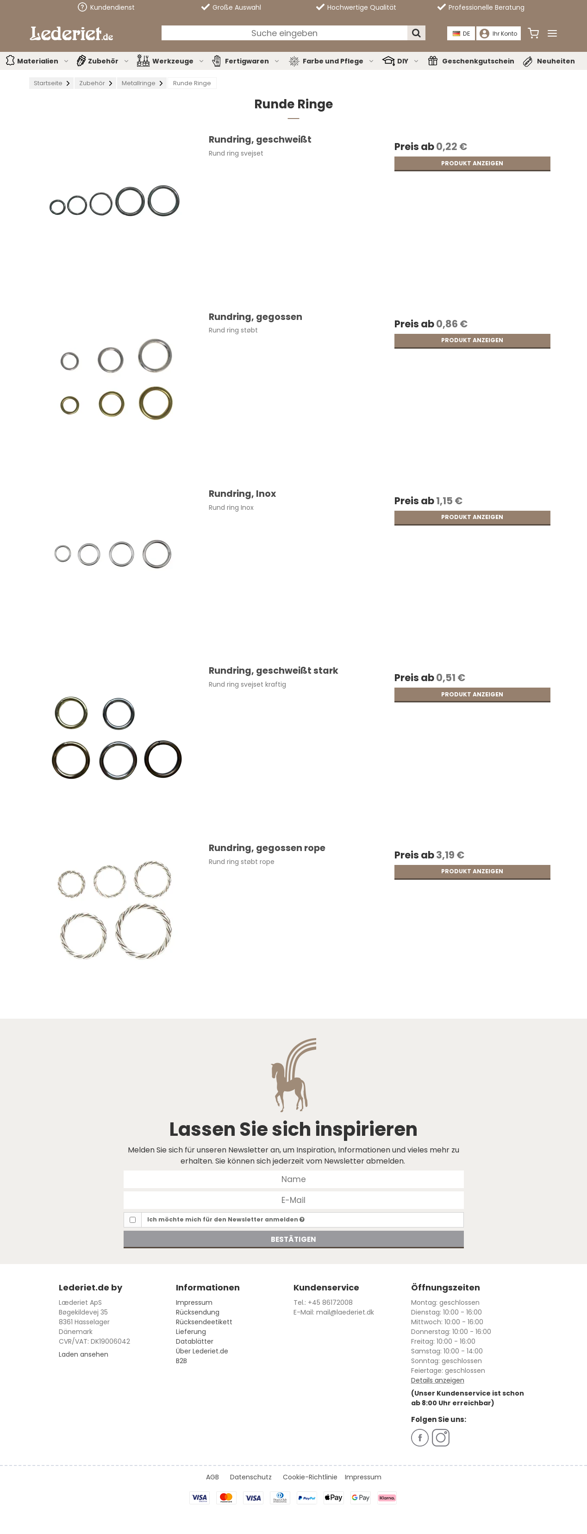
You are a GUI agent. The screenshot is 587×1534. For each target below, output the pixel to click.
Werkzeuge (178, 61)
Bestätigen (293, 1239)
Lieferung (191, 1331)
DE (462, 33)
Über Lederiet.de (202, 1351)
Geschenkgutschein (478, 61)
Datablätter (194, 1341)
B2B (181, 1360)
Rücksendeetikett (204, 1322)
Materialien (43, 61)
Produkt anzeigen (472, 163)
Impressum (194, 1302)
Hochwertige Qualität (356, 7)
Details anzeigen (437, 1380)
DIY (408, 61)
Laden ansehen (83, 1354)
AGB (212, 1477)
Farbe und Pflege (339, 61)
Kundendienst (106, 7)
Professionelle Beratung (481, 7)
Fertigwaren (252, 61)
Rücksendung (197, 1312)
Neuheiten (556, 61)
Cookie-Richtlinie (310, 1477)
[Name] (294, 1178)
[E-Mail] (294, 1199)
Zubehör (109, 61)
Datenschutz (251, 1477)
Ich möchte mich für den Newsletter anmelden (226, 1219)
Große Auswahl (231, 7)
